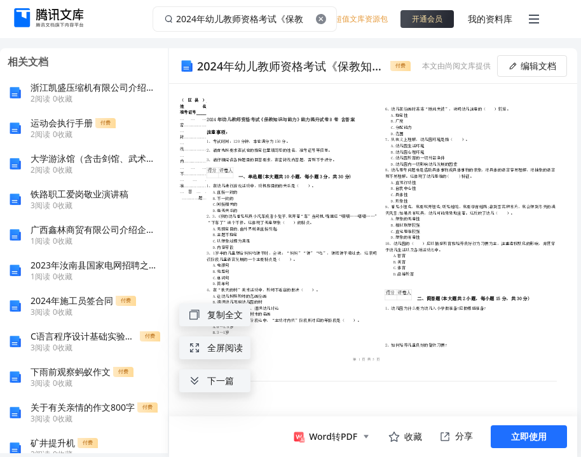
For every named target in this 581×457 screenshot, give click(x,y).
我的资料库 (490, 19)
